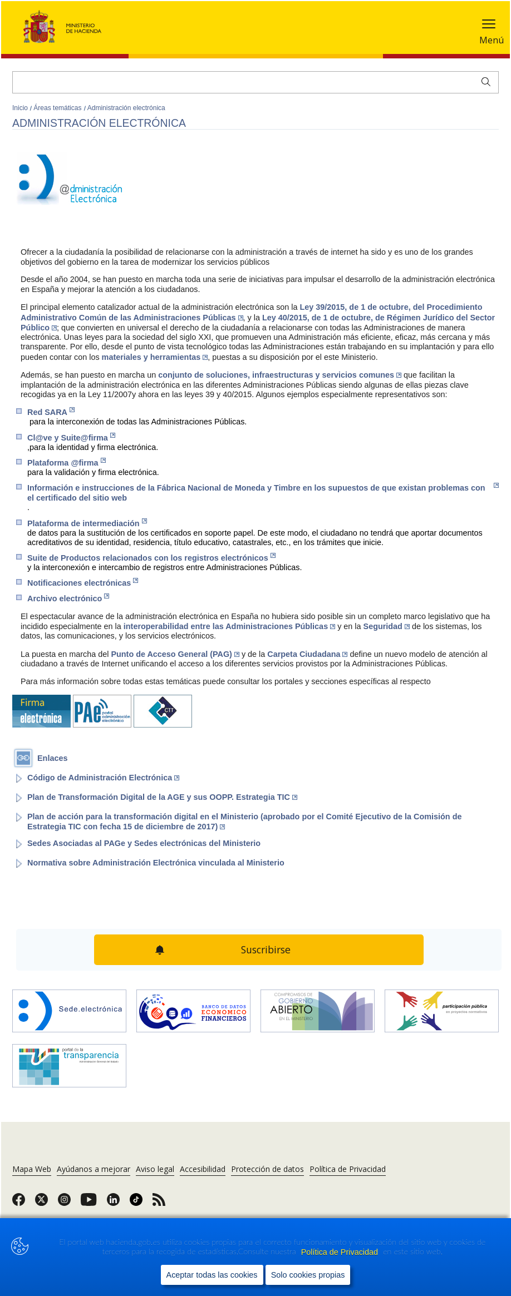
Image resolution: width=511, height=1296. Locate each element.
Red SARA (51, 412)
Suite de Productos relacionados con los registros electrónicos (151, 557)
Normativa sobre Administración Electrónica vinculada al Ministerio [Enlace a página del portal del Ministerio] (155, 862)
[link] (18, 1203)
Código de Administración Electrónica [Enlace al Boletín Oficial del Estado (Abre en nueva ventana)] (103, 777)
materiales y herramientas (155, 357)
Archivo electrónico (68, 598)
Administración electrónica (126, 108)
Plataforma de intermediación (87, 523)
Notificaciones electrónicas (82, 582)
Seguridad (386, 626)
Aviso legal (155, 1169)
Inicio (21, 108)
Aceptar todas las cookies (212, 1274)
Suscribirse (266, 949)
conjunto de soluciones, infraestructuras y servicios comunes (279, 374)
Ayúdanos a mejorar (93, 1169)
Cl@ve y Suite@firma (71, 437)
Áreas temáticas (58, 108)
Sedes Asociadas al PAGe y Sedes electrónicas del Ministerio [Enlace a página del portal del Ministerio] (144, 843)
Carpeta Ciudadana (307, 654)
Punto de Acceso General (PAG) (175, 654)
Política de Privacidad (340, 1252)
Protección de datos (267, 1169)
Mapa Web (31, 1169)
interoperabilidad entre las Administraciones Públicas (229, 626)
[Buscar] (255, 82)
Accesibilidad (202, 1169)
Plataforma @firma (66, 462)
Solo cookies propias (308, 1274)
